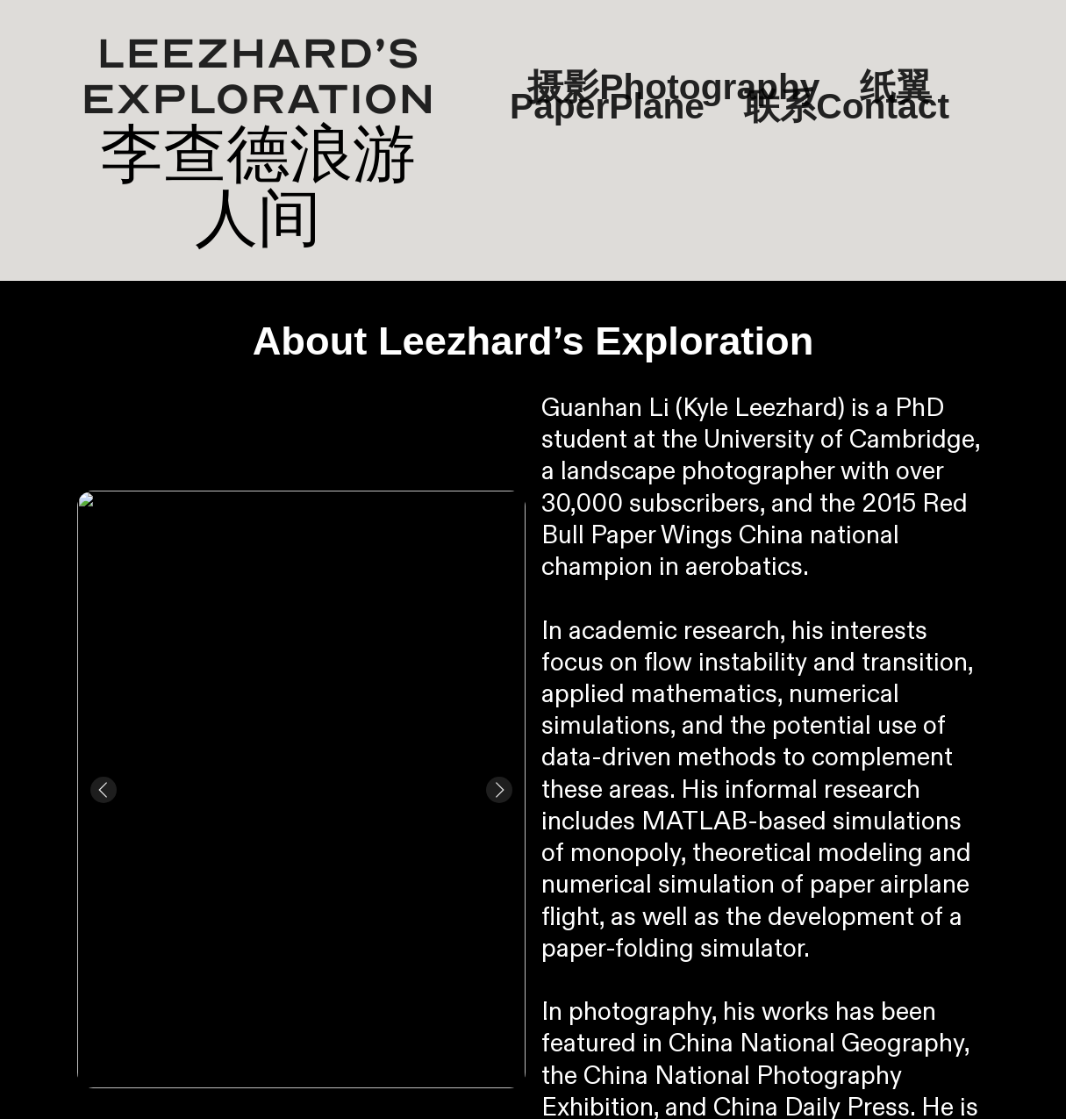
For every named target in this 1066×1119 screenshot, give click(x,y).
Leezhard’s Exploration (258, 77)
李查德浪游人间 (258, 185)
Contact (882, 106)
